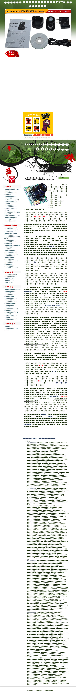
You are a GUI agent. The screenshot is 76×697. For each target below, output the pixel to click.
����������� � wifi (12, 215)
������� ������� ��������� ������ (12, 247)
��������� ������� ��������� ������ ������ (11, 265)
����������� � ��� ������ (11, 254)
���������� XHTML (12, 328)
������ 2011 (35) (10, 276)
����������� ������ (10, 193)
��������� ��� (11, 260)
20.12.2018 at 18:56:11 (31, 560)
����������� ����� (36, 343)
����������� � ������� (49, 420)
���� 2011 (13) (9, 278)
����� (7, 326)
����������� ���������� (10, 302)
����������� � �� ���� (43, 179)
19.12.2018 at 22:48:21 (31, 505)
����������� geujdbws (41, 388)
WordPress (7, 330)
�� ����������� (12, 199)
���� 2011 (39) (9, 280)
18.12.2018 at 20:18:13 (31, 442)
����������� (11, 228)
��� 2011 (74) (9, 282)
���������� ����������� (10, 251)
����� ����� (10, 221)
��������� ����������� (10, 205)
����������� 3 (11, 319)
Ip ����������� (34, 178)
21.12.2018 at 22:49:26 (31, 612)
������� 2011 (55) (11, 274)
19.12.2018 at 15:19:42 (31, 488)
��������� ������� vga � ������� (10, 242)
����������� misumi (12, 289)
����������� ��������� (10, 197)
